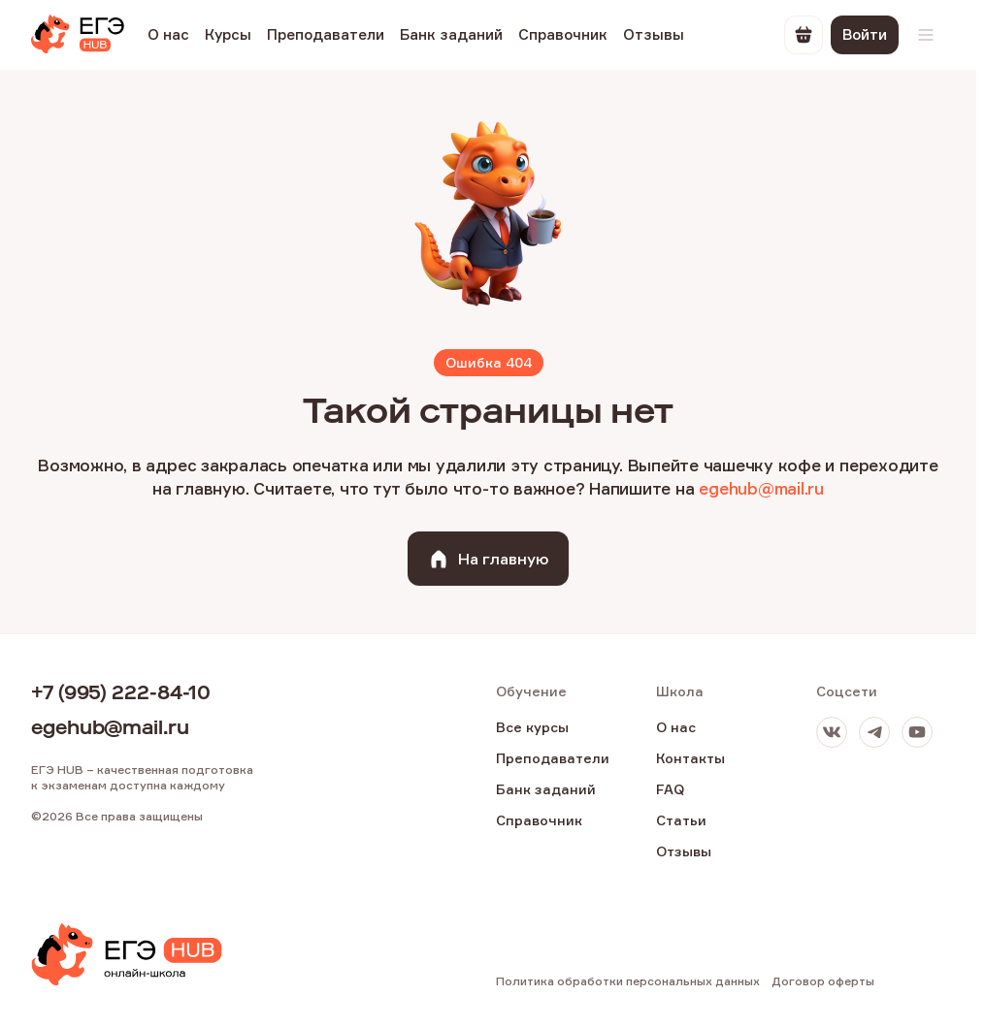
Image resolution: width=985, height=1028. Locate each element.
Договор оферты (823, 981)
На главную (488, 558)
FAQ (670, 789)
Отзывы (653, 34)
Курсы (228, 34)
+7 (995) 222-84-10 (121, 692)
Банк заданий (451, 34)
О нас (168, 34)
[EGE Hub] (77, 35)
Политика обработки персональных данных (628, 981)
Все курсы (532, 727)
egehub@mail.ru (761, 488)
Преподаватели (325, 34)
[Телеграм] (874, 732)
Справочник (562, 34)
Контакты (690, 758)
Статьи (681, 820)
